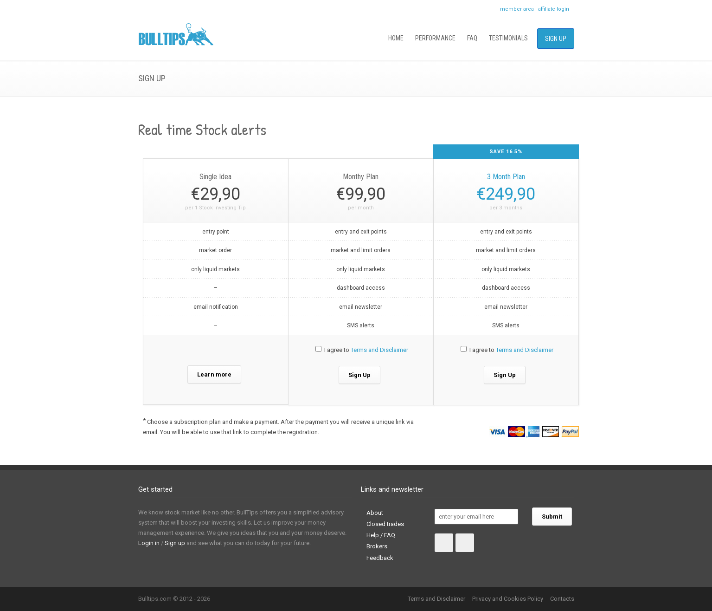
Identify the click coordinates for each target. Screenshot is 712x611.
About (374, 512)
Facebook (481, 9)
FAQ (472, 38)
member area (517, 9)
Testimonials (508, 38)
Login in (149, 543)
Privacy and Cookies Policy (507, 598)
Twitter (463, 9)
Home (396, 38)
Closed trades (385, 523)
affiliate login (553, 9)
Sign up (175, 543)
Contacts (562, 598)
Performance (435, 38)
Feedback (379, 557)
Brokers (376, 546)
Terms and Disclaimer (379, 349)
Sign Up (555, 38)
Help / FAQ (380, 535)
